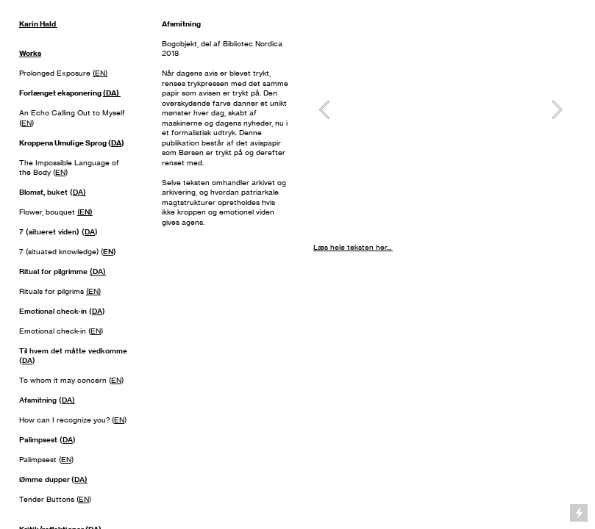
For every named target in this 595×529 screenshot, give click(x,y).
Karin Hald (38, 24)
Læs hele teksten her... (353, 247)
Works (30, 53)
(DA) (112, 93)
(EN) (100, 73)
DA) (79, 192)
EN (26, 123)
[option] (440, 109)
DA (116, 143)
